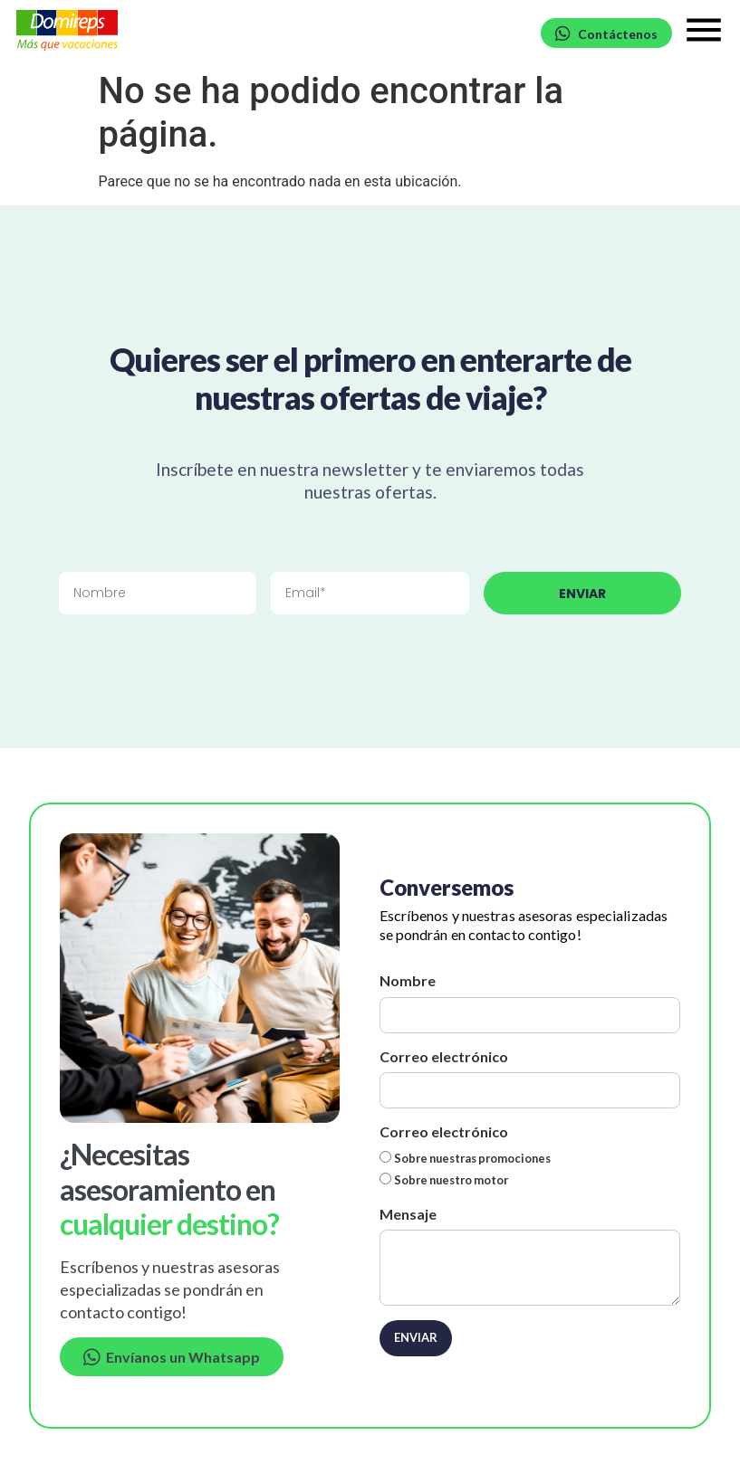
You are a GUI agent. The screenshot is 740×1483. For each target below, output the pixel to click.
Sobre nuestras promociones (472, 1158)
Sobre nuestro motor (451, 1180)
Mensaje (408, 1213)
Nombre (408, 980)
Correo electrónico (444, 1056)
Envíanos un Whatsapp (171, 1356)
